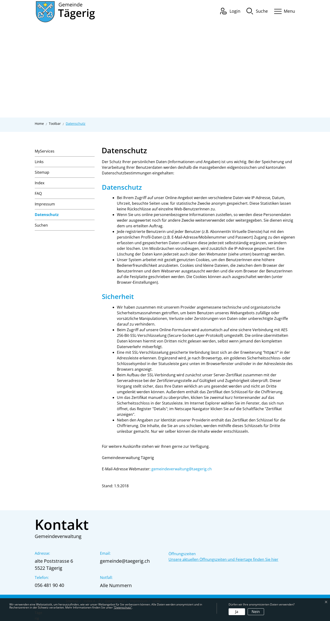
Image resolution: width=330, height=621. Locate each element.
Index (39, 182)
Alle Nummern (116, 585)
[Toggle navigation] (283, 10)
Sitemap (42, 172)
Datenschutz (47, 216)
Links (39, 161)
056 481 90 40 (49, 585)
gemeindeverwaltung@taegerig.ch (181, 469)
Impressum (45, 204)
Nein (256, 611)
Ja (236, 611)
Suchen (41, 225)
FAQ (38, 193)
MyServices (44, 151)
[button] (257, 11)
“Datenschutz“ (123, 607)
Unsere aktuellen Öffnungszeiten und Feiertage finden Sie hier (223, 559)
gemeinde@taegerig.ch (125, 561)
